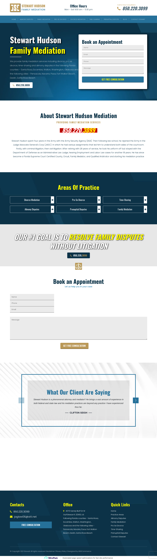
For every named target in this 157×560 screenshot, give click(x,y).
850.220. (78, 130)
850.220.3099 (131, 8)
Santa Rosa (92, 518)
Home (14, 19)
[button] (132, 400)
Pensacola (68, 529)
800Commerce (84, 551)
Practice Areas (117, 514)
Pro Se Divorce (60, 19)
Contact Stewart (138, 19)
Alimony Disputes (26, 19)
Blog (125, 19)
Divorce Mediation (77, 19)
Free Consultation (31, 525)
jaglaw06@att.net (25, 516)
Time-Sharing (94, 19)
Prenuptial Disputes (111, 19)
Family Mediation (43, 19)
